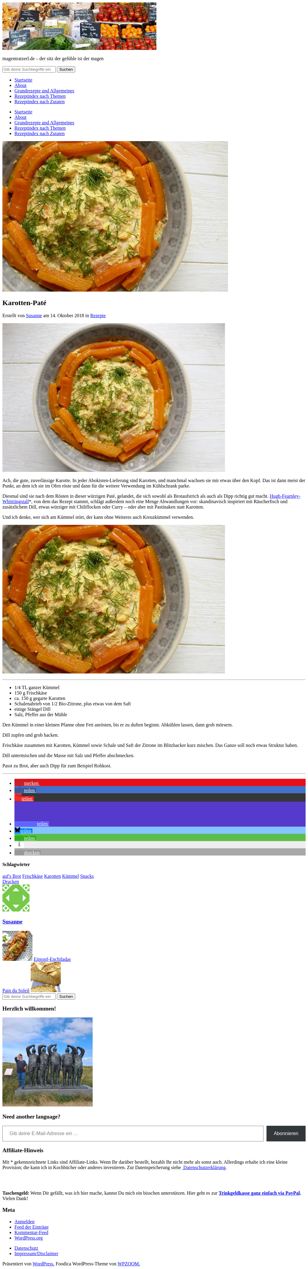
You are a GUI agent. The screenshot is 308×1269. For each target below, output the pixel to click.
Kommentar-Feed (31, 1232)
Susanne (34, 315)
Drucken (10, 881)
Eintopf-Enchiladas (52, 959)
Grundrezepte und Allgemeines (44, 90)
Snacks (87, 876)
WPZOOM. (129, 1263)
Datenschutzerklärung (204, 1167)
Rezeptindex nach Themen (40, 96)
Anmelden (24, 1221)
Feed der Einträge (31, 1227)
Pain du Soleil (15, 990)
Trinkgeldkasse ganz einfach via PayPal (259, 1193)
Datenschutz (26, 1248)
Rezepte (98, 315)
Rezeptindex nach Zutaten (39, 101)
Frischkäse (32, 876)
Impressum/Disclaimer (36, 1253)
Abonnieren (286, 1133)
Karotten (52, 876)
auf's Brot (11, 876)
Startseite (23, 79)
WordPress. (43, 1263)
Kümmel (70, 876)
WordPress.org (28, 1237)
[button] (27, 783)
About (20, 85)
